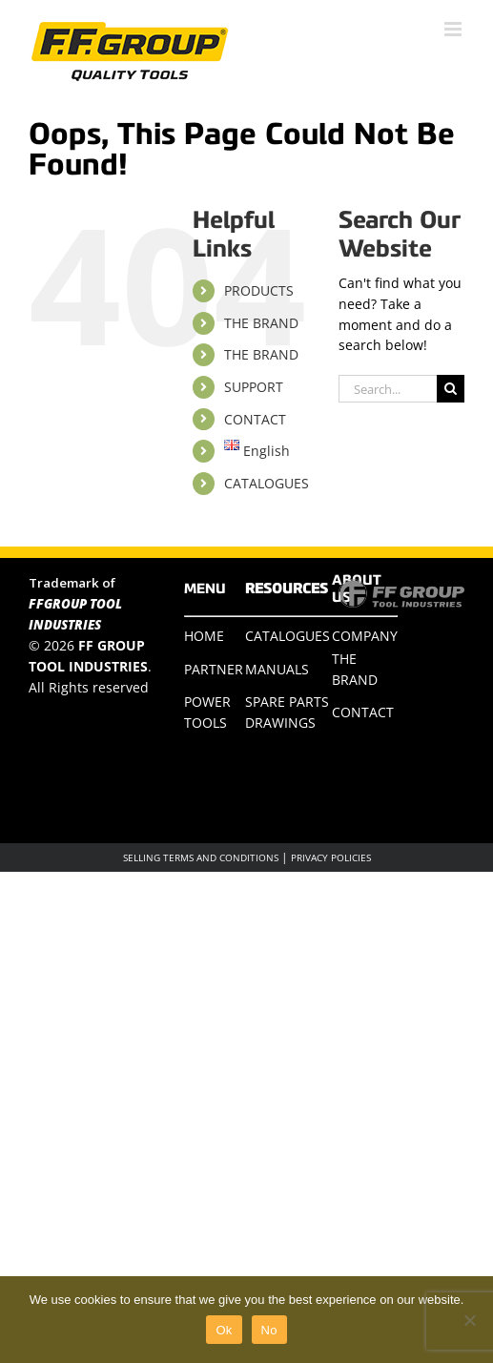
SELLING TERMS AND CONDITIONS (200, 857)
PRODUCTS (259, 290)
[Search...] (388, 389)
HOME (204, 636)
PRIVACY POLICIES (331, 857)
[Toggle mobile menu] (454, 29)
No (269, 1330)
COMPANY (365, 636)
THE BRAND (261, 323)
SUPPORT (253, 387)
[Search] (450, 389)
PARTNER (213, 669)
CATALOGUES (266, 483)
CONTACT (255, 419)
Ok (224, 1330)
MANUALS (277, 669)
